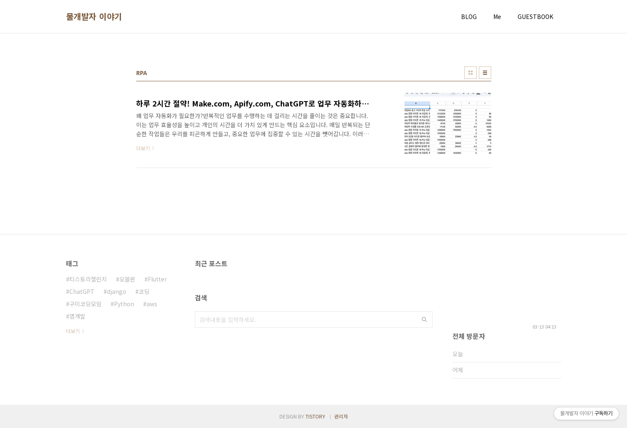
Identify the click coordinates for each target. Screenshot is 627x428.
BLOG (469, 16)
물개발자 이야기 (94, 16)
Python (124, 304)
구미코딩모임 (85, 304)
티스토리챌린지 (88, 279)
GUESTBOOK (535, 16)
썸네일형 (470, 72)
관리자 (341, 416)
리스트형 (485, 72)
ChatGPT (82, 291)
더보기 (73, 330)
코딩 (144, 291)
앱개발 (77, 316)
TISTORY (315, 416)
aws (152, 304)
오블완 (127, 279)
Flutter (157, 279)
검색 (424, 319)
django (116, 291)
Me (497, 16)
